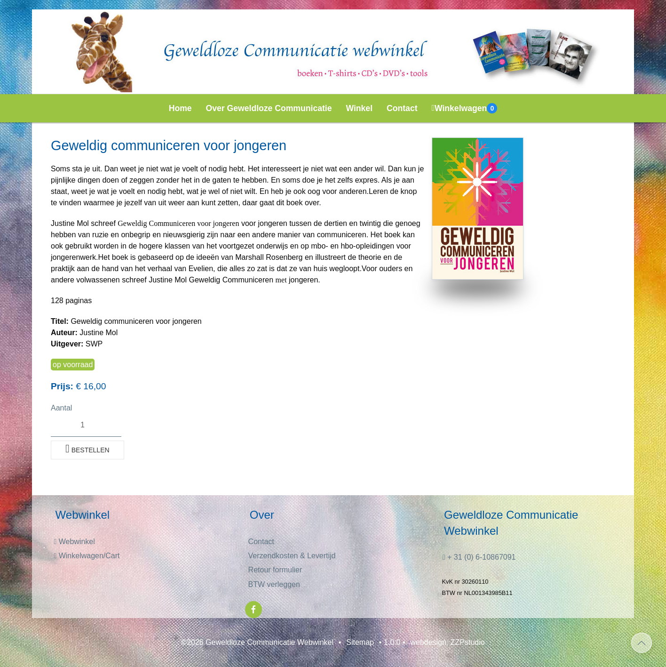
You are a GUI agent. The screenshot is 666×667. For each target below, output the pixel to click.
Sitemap (360, 642)
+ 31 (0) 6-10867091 (479, 557)
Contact (402, 108)
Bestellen (87, 448)
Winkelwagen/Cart (86, 556)
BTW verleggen (274, 584)
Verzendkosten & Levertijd (292, 556)
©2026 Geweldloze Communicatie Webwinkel (257, 642)
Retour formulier (275, 570)
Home (180, 108)
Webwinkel (74, 542)
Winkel (359, 108)
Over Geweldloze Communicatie (269, 108)
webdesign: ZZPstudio (447, 642)
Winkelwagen (465, 108)
